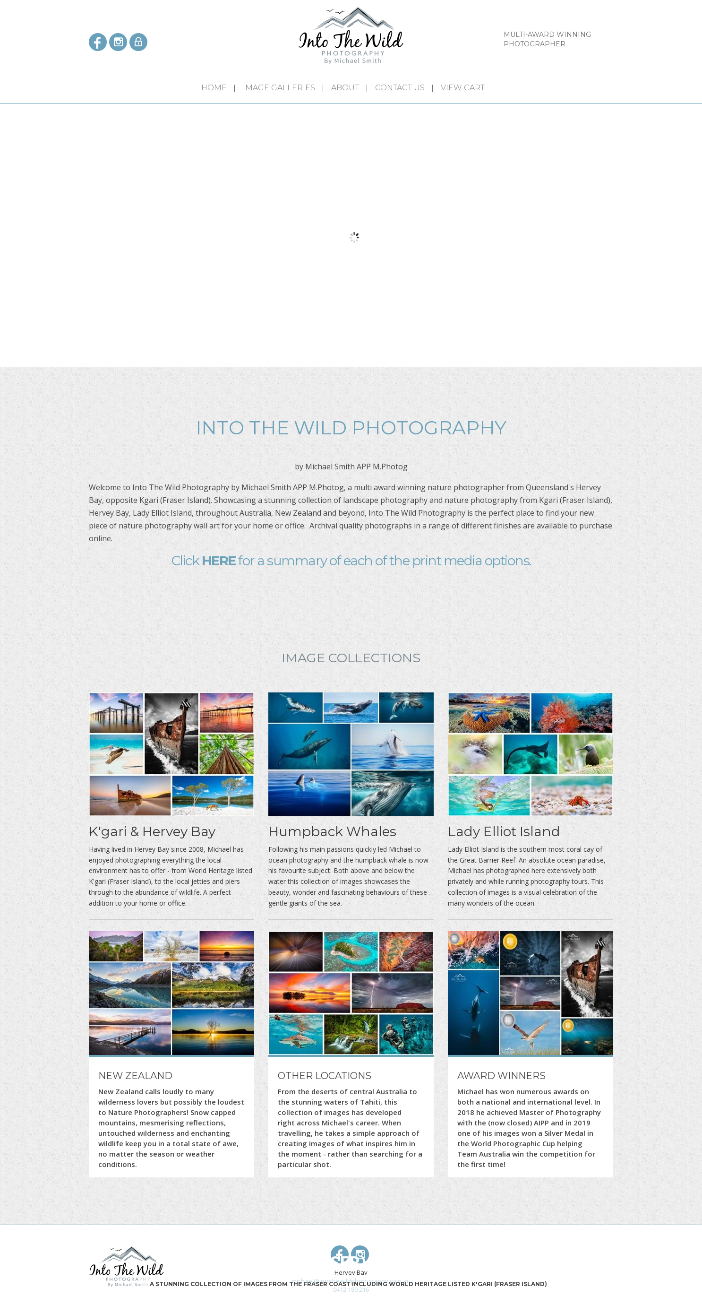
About (345, 87)
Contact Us (400, 87)
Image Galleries (279, 87)
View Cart (463, 87)
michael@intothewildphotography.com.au (351, 1281)
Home (214, 87)
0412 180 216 (351, 1289)
